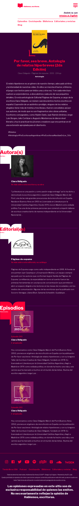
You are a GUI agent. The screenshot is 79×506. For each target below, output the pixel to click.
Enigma (54, 474)
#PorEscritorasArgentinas (29, 135)
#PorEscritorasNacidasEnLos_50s (56, 135)
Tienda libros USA (10, 469)
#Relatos (12, 132)
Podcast (23, 469)
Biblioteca (48, 21)
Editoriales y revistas (64, 21)
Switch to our (68, 14)
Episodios (22, 21)
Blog (20, 25)
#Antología (13, 135)
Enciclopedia (35, 21)
